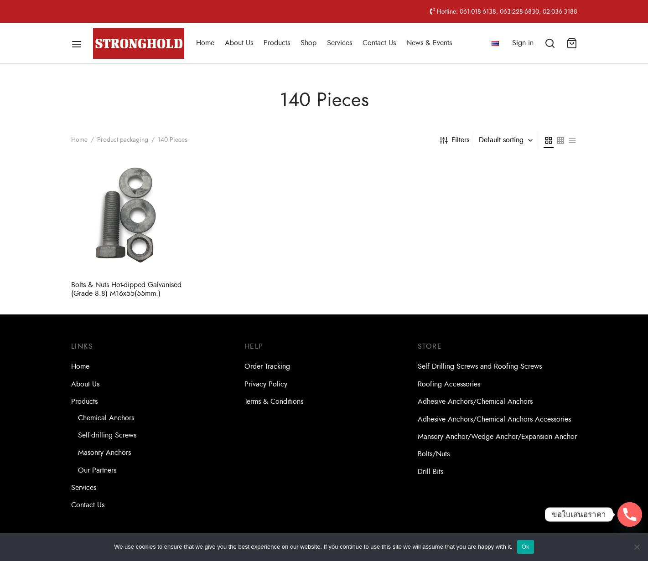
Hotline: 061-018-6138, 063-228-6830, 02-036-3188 (503, 11)
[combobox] (506, 140)
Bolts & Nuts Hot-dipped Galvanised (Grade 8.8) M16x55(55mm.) (126, 289)
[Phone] (629, 514)
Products (277, 43)
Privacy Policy (265, 384)
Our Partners (97, 470)
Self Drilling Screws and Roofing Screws (480, 366)
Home (205, 43)
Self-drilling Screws (107, 435)
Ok (525, 546)
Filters (454, 140)
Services (339, 43)
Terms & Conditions (273, 401)
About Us (239, 43)
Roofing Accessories (449, 384)
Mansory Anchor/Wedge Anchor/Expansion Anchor (497, 437)
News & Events (429, 43)
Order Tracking (267, 366)
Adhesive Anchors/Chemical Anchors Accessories (494, 419)
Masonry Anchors (104, 453)
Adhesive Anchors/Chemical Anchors (475, 401)
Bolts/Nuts (434, 454)
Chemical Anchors (106, 418)
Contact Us (379, 43)
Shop (308, 43)
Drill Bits (430, 472)
